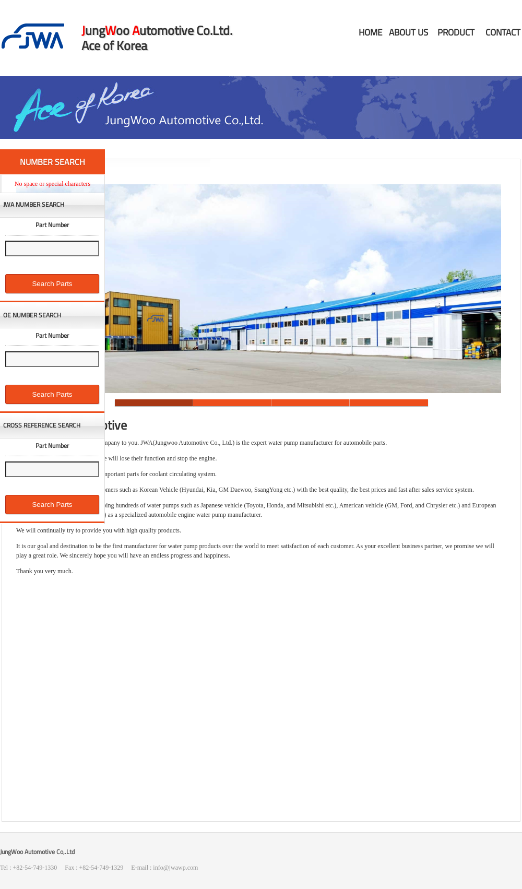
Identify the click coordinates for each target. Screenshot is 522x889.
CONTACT (502, 32)
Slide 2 (232, 402)
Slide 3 (310, 402)
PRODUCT (455, 32)
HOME (370, 32)
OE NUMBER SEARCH (32, 315)
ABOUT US (408, 32)
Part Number (52, 225)
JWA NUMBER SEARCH (33, 204)
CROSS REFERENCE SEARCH (41, 425)
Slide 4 (389, 402)
